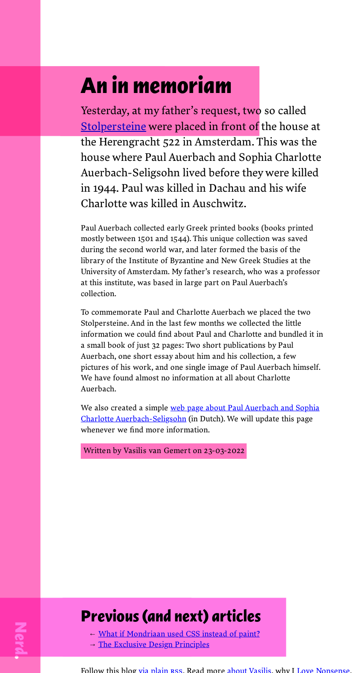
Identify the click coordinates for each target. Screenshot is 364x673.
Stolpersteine (113, 126)
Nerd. (20, 640)
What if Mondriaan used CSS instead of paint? (179, 634)
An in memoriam (156, 85)
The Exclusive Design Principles (154, 644)
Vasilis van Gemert (157, 450)
